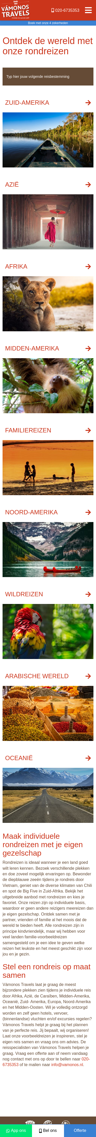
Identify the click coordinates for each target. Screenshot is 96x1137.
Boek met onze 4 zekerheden (48, 23)
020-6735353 (65, 10)
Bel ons (48, 1130)
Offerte (80, 1130)
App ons (16, 1130)
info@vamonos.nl (67, 1064)
